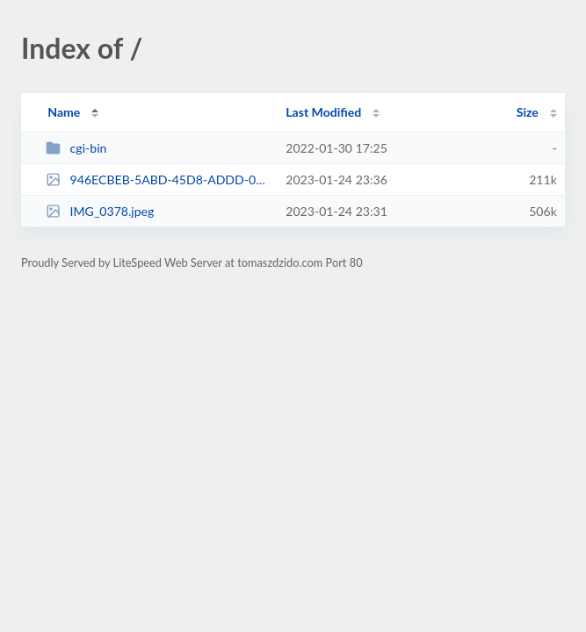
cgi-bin (76, 147)
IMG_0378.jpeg (100, 211)
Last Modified (323, 111)
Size (528, 111)
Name (63, 111)
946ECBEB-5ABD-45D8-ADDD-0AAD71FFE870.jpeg (158, 179)
